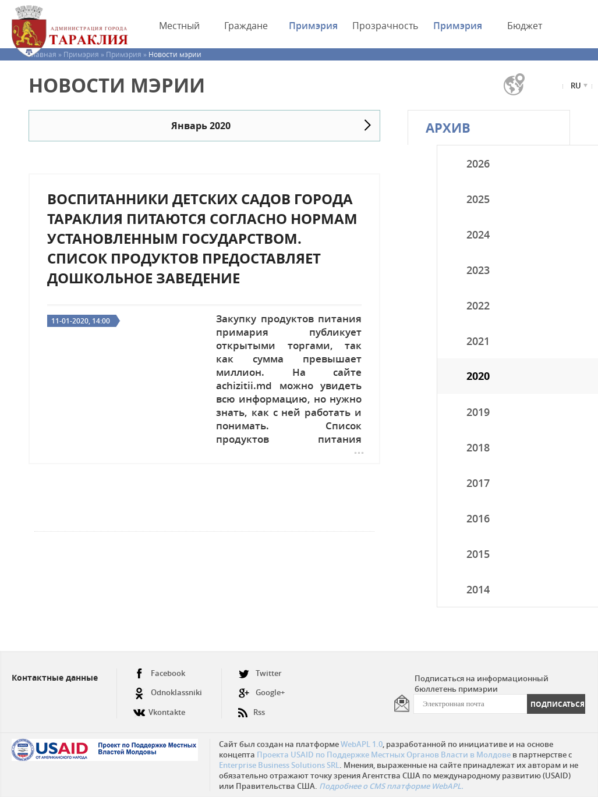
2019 (478, 412)
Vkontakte (159, 707)
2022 (478, 305)
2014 (478, 589)
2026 (478, 163)
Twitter (260, 673)
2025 (478, 199)
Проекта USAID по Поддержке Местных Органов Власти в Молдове (384, 754)
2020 (478, 376)
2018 (478, 447)
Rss (251, 707)
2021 (478, 341)
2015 (478, 554)
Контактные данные (55, 677)
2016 (478, 518)
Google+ (261, 692)
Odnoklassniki (167, 692)
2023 (478, 270)
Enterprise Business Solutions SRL (279, 765)
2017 (478, 483)
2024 (478, 234)
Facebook (159, 673)
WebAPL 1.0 (362, 744)
